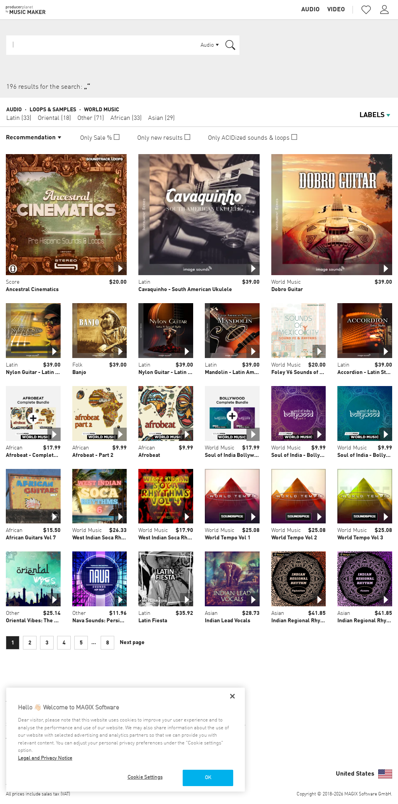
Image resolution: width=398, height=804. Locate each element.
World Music (101, 109)
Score (12, 282)
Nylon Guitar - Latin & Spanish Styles (183, 372)
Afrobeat (149, 455)
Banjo (79, 372)
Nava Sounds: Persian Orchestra (111, 620)
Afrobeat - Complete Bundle (41, 455)
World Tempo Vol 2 (294, 538)
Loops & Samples (53, 109)
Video (336, 10)
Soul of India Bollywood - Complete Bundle (258, 455)
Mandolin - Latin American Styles (245, 372)
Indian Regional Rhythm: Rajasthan (314, 620)
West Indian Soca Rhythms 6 (106, 538)
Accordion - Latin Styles (366, 372)
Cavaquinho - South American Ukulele (185, 289)
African (14, 448)
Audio (310, 10)
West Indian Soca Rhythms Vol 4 (177, 538)
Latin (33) (18, 118)
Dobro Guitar (287, 289)
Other (12, 613)
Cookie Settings (144, 777)
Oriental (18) (54, 118)
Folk (77, 365)
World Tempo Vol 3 (360, 538)
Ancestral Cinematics (32, 289)
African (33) (126, 118)
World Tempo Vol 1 (228, 538)
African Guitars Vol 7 (31, 538)
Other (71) (90, 118)
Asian (211, 613)
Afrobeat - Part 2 (92, 455)
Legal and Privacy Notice (45, 758)
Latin (144, 282)
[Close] (232, 696)
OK (208, 777)
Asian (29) (161, 118)
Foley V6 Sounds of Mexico (304, 372)
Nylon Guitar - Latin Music (38, 372)
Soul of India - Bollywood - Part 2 (312, 455)
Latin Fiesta (152, 620)
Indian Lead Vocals (227, 620)
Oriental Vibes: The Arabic (38, 620)
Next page (132, 642)
